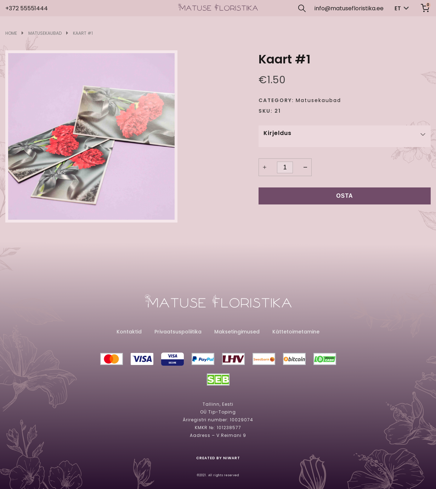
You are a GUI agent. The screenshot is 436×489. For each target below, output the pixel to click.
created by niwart (218, 458)
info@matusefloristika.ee (349, 8)
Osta (344, 196)
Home (11, 33)
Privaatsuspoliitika (178, 331)
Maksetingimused (237, 331)
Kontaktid (129, 331)
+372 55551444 (26, 8)
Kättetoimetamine (295, 331)
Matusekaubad (45, 33)
